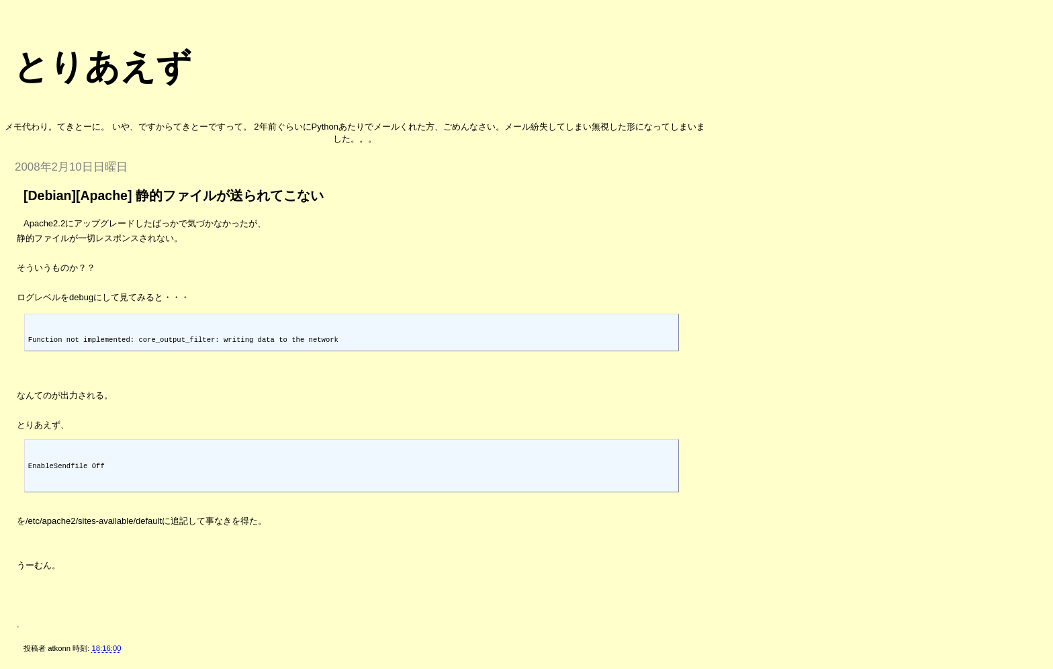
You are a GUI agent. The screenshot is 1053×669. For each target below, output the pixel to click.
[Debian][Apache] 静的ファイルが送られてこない (174, 195)
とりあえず (102, 66)
